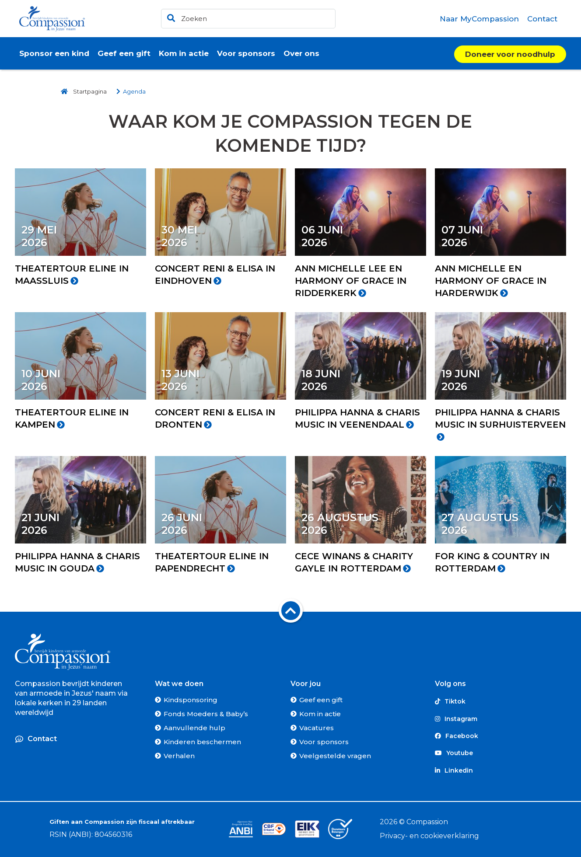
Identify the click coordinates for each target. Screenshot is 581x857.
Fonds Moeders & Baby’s (206, 714)
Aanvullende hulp (194, 728)
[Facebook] (500, 736)
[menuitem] (479, 18)
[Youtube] (500, 753)
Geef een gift (321, 700)
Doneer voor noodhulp (510, 54)
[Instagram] (500, 718)
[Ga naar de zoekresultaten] (169, 16)
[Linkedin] (500, 770)
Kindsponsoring (190, 700)
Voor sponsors (324, 742)
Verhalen (179, 756)
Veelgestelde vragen (335, 756)
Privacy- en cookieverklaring (429, 836)
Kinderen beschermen (202, 742)
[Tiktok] (500, 701)
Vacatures (316, 728)
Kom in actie (320, 714)
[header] (248, 18)
